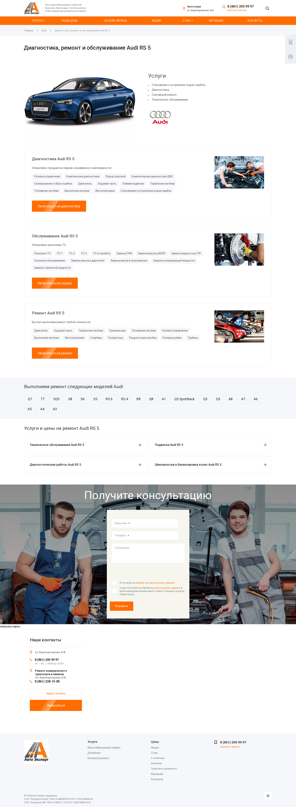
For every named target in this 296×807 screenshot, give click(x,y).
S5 (95, 399)
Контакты (255, 20)
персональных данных (167, 587)
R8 (138, 399)
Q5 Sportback (184, 399)
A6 (256, 399)
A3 (55, 409)
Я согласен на (147, 582)
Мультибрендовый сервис (104, 747)
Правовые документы (164, 768)
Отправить (121, 606)
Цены (155, 742)
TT (43, 399)
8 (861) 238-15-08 (47, 681)
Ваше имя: (122, 523)
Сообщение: (122, 547)
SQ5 (56, 399)
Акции (156, 20)
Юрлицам (216, 20)
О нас (187, 20)
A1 (164, 399)
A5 (30, 409)
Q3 (218, 399)
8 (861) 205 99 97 (240, 6)
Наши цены (69, 20)
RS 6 (109, 399)
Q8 (151, 399)
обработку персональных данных (155, 582)
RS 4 (124, 399)
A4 (42, 409)
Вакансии (156, 763)
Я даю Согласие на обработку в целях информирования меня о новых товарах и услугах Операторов (151, 590)
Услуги (37, 20)
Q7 (30, 399)
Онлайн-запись (115, 20)
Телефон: (122, 536)
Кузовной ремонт (98, 758)
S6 (83, 399)
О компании (158, 758)
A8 (231, 399)
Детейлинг (94, 752)
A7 (243, 399)
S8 (70, 399)
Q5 (205, 399)
